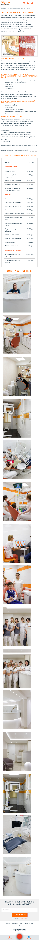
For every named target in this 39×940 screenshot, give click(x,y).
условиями (24, 919)
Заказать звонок (20, 915)
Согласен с (19, 919)
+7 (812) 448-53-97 (19, 904)
